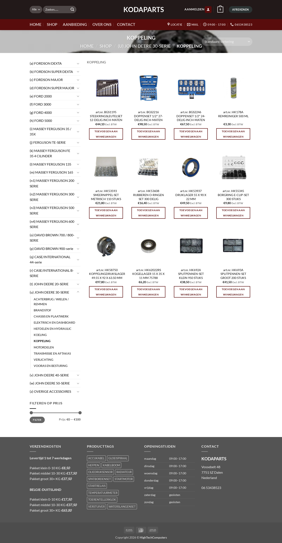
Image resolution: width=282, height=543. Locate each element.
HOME (35, 24)
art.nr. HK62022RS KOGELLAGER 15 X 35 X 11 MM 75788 (148, 274)
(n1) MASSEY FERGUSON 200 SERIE (52, 183)
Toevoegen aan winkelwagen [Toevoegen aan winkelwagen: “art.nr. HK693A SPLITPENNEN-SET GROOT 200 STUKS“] (233, 292)
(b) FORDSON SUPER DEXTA (51, 72)
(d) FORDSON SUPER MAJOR (52, 88)
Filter (37, 419)
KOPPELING (42, 341)
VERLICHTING (43, 359)
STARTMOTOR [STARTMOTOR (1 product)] (124, 479)
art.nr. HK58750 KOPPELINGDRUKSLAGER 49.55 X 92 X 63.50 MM (107, 274)
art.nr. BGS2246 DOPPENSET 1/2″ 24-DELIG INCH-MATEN (190, 116)
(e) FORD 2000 (41, 96)
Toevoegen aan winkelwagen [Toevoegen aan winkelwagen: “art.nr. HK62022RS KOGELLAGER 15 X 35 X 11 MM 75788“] (148, 292)
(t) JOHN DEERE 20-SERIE (49, 284)
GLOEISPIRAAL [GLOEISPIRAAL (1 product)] (117, 458)
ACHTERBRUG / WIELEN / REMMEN (51, 301)
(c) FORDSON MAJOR (46, 80)
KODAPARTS (141, 9)
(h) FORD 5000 (41, 120)
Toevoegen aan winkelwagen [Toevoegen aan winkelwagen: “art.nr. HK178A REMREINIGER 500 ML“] (233, 134)
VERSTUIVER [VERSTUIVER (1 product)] (96, 506)
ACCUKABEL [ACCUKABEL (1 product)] (96, 458)
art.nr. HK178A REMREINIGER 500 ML (233, 114)
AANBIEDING (75, 24)
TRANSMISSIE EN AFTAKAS (52, 353)
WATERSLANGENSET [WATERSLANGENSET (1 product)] (122, 506)
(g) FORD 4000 (41, 112)
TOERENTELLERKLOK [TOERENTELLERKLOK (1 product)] (102, 499)
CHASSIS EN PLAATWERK (51, 316)
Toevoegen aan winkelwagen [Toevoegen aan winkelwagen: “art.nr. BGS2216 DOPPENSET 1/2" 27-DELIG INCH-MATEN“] (148, 134)
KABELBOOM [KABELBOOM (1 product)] (111, 465)
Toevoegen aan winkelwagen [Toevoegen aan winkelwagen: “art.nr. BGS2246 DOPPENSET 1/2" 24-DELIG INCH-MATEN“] (190, 134)
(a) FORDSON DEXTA (46, 63)
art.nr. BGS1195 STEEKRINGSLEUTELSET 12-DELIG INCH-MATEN (106, 116)
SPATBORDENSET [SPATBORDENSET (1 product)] (99, 479)
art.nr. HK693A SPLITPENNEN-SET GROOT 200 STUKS (233, 274)
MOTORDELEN (44, 347)
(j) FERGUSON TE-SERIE (48, 142)
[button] (208, 9)
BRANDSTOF (42, 310)
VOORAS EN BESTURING (50, 366)
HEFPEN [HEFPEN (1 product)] (93, 465)
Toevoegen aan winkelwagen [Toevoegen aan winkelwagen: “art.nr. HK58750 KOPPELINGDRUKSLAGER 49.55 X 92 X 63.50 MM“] (106, 292)
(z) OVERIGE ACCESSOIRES (50, 391)
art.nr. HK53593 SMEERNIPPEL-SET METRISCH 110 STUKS (106, 194)
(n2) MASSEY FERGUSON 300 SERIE (52, 197)
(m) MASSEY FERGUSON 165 (51, 172)
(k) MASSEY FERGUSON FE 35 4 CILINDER (50, 153)
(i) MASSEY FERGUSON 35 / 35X (50, 131)
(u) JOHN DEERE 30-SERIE (144, 46)
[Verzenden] (72, 9)
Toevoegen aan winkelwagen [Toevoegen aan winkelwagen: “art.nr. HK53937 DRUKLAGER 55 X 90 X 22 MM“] (190, 213)
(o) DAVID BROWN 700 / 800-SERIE (52, 237)
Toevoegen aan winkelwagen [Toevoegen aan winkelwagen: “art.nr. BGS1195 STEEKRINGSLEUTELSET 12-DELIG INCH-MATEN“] (106, 134)
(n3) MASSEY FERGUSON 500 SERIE (52, 210)
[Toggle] (78, 63)
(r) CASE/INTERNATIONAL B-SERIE (52, 273)
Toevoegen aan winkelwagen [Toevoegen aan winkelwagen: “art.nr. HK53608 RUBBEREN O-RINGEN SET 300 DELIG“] (148, 213)
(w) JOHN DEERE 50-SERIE (50, 383)
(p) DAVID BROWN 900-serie (51, 248)
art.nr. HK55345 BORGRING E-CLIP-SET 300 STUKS (233, 194)
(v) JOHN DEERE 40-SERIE (49, 375)
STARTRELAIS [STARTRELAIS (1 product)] (97, 485)
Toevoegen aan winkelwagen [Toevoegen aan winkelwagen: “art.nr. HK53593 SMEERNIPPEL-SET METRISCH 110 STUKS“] (106, 213)
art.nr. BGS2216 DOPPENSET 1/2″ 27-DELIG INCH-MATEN (148, 116)
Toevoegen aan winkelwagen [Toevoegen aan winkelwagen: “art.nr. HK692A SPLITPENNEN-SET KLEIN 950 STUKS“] (190, 292)
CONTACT (126, 24)
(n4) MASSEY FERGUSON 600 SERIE (52, 224)
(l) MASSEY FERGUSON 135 (50, 164)
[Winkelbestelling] (227, 42)
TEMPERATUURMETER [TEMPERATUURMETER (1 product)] (102, 492)
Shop (106, 46)
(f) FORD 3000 (40, 104)
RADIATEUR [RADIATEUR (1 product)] (124, 472)
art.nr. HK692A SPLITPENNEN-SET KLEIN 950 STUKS (191, 274)
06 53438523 (211, 488)
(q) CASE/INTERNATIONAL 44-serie (50, 259)
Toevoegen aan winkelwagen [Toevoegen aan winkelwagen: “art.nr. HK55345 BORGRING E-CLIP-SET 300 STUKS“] (233, 213)
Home (87, 46)
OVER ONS (102, 24)
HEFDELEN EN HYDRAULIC (52, 328)
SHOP (52, 24)
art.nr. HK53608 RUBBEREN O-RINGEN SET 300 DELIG (148, 194)
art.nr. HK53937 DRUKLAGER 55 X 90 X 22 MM (190, 194)
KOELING (40, 335)
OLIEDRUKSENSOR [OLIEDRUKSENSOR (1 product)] (100, 472)
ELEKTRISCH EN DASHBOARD (54, 322)
